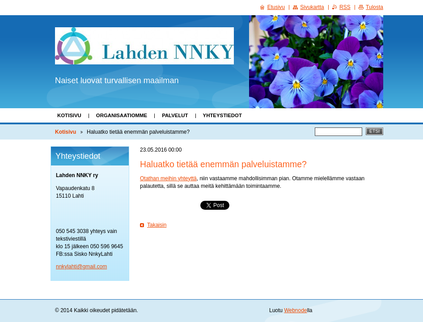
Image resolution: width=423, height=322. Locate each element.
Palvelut (175, 115)
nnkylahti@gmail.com (81, 266)
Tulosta (374, 7)
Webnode (295, 310)
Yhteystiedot (222, 115)
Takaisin (156, 225)
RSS (345, 7)
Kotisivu (69, 115)
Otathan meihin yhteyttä (168, 178)
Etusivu (276, 7)
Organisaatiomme (121, 115)
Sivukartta (312, 7)
